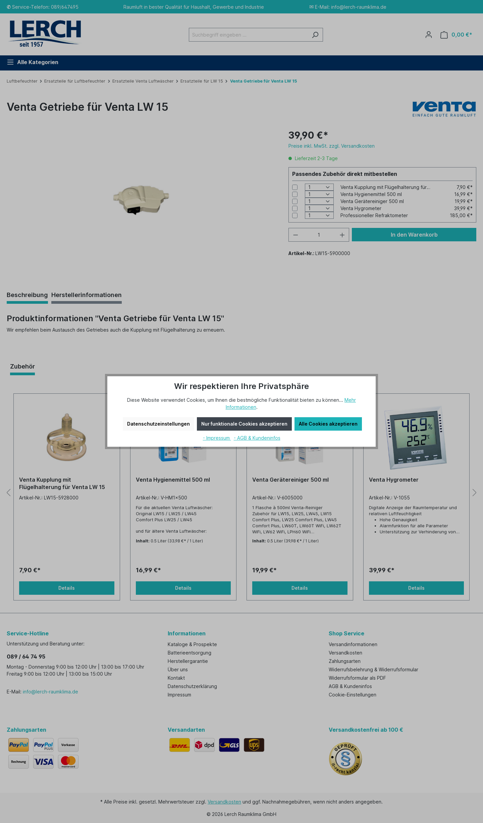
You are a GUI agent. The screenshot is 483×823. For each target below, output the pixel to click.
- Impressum (217, 438)
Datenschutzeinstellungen (158, 424)
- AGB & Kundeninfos (257, 438)
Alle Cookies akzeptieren (328, 424)
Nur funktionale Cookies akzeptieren (244, 424)
